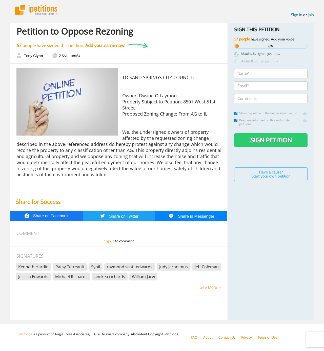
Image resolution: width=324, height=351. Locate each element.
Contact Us (226, 337)
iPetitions (36, 10)
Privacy (246, 337)
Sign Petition (271, 140)
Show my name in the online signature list (265, 113)
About (208, 337)
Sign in (296, 14)
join (311, 14)
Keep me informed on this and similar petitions (262, 122)
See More (208, 287)
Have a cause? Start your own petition (271, 174)
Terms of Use (267, 337)
